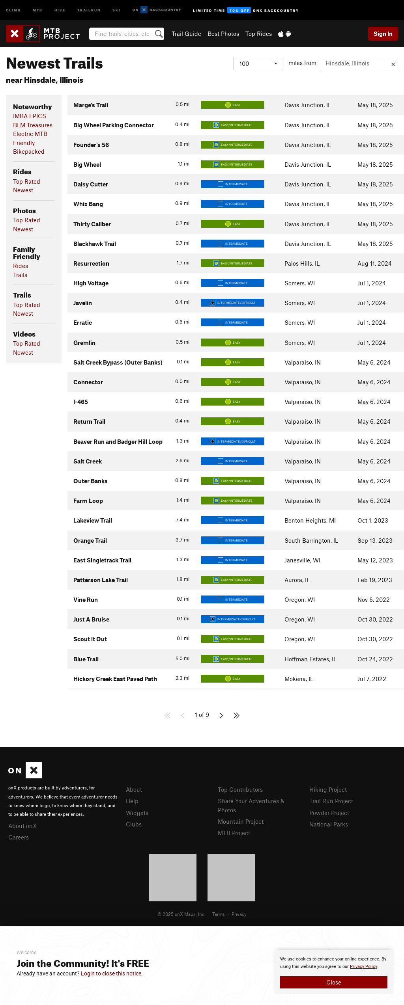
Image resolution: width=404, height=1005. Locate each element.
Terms (218, 914)
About (134, 789)
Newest (23, 190)
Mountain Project (241, 821)
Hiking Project (328, 789)
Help (132, 800)
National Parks (328, 824)
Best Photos (223, 33)
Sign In (383, 33)
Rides (20, 265)
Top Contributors (240, 789)
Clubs (134, 824)
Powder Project (329, 812)
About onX (22, 825)
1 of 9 (202, 714)
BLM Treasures (32, 124)
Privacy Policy (363, 966)
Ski (116, 9)
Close (333, 982)
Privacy (239, 914)
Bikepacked (29, 151)
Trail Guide (186, 33)
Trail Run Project (331, 800)
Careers (18, 837)
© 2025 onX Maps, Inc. (181, 914)
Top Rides (258, 33)
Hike (59, 9)
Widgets (137, 812)
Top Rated (26, 181)
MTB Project (234, 832)
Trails (20, 274)
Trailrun (89, 9)
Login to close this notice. (112, 973)
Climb (13, 9)
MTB (38, 9)
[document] (333, 971)
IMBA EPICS (29, 115)
